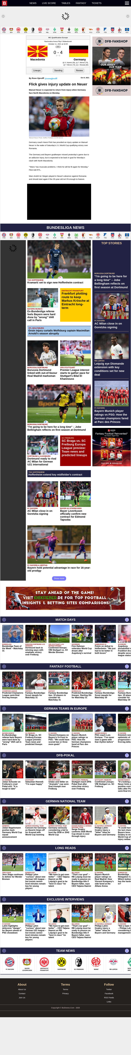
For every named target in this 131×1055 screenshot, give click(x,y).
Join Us (22, 997)
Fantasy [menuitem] (81, 3)
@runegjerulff (51, 78)
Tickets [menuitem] (96, 3)
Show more (59, 578)
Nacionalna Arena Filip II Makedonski (58, 41)
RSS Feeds (109, 997)
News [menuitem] (33, 3)
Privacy (65, 993)
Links (109, 1002)
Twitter (109, 989)
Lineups (37, 70)
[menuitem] (14, 3)
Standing (58, 70)
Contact (22, 993)
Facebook (109, 993)
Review (79, 70)
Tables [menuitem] (66, 3)
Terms (65, 989)
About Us (22, 989)
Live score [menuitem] (49, 3)
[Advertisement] (111, 484)
